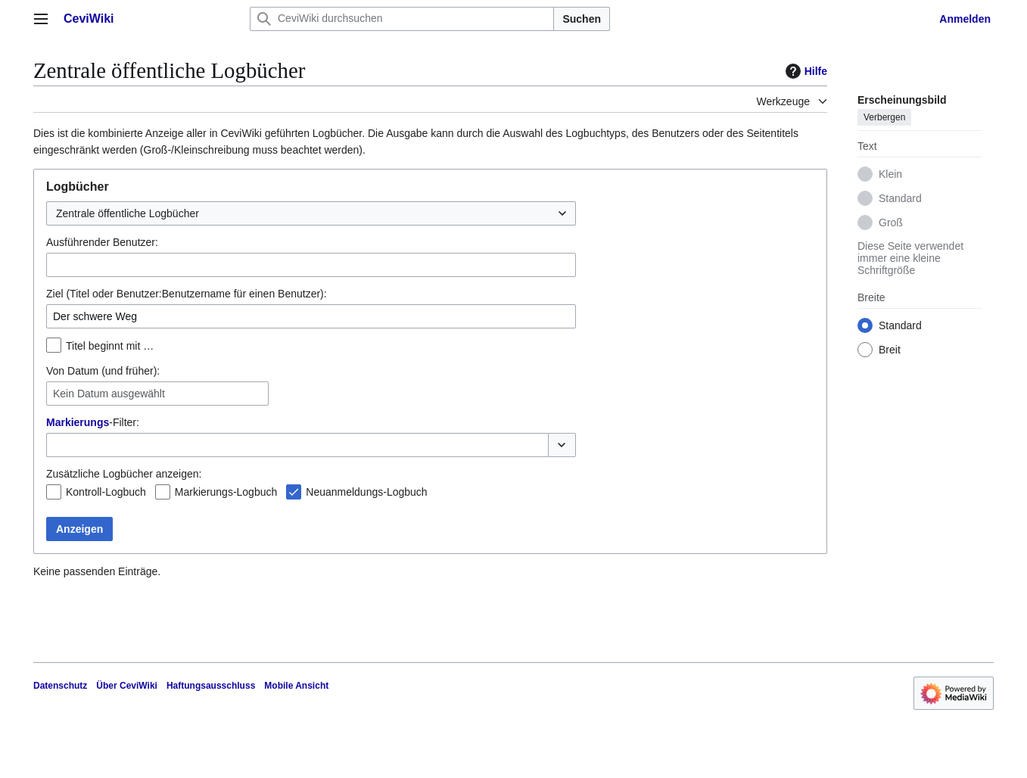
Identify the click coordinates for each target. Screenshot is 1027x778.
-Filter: (92, 422)
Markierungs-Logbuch (226, 492)
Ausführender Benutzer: (102, 242)
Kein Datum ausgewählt (109, 393)
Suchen (581, 19)
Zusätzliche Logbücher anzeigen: (123, 474)
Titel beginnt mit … (110, 346)
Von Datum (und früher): (103, 371)
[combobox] (311, 213)
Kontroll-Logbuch (106, 492)
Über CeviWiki (126, 685)
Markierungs (77, 422)
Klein (890, 174)
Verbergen (884, 117)
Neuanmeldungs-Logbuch (366, 492)
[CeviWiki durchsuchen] (402, 19)
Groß (891, 222)
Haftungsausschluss (210, 685)
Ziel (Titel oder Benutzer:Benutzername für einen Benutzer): (186, 294)
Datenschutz (60, 685)
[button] (562, 445)
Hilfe (804, 71)
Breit (890, 350)
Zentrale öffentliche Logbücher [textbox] (127, 213)
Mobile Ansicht (296, 685)
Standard (900, 198)
